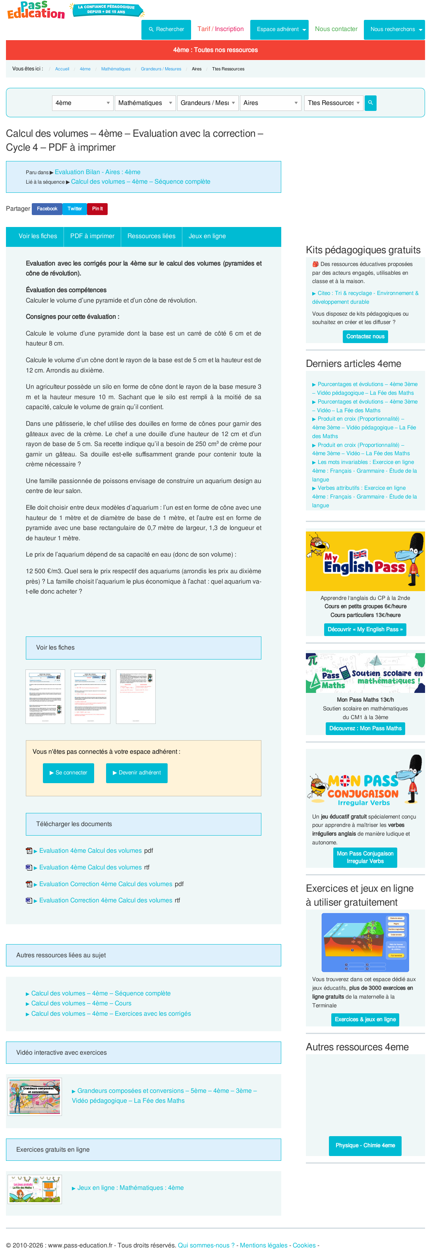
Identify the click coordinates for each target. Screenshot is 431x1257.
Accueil (62, 69)
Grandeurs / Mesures (161, 69)
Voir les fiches (38, 236)
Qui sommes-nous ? (206, 1245)
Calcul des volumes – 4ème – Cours (81, 1003)
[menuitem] (166, 30)
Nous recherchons (393, 29)
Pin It (97, 208)
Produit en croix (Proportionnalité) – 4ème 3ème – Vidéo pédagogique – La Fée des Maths (364, 427)
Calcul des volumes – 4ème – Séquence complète (141, 181)
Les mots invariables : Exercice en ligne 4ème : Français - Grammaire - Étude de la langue (364, 471)
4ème (85, 69)
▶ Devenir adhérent (137, 773)
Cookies (304, 1245)
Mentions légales (264, 1245)
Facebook (47, 208)
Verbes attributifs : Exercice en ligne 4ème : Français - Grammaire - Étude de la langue (364, 496)
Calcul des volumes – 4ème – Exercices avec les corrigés (111, 1014)
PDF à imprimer (92, 236)
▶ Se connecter (68, 773)
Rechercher (166, 29)
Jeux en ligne (207, 236)
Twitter (75, 208)
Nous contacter (336, 29)
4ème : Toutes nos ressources (215, 50)
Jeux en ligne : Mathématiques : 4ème (130, 1188)
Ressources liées (152, 236)
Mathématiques (115, 69)
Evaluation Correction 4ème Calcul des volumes (105, 884)
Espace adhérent (278, 29)
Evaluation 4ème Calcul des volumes (90, 851)
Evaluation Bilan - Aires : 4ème (98, 172)
